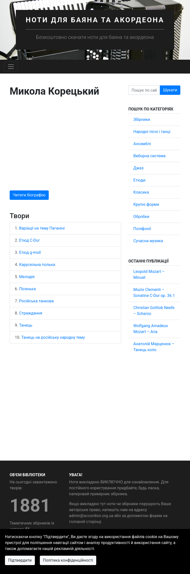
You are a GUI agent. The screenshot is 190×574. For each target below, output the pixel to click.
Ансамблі (142, 143)
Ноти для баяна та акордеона (95, 20)
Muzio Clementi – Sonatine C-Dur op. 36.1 (154, 292)
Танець (25, 325)
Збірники (141, 119)
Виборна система (149, 156)
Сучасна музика (148, 240)
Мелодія (27, 276)
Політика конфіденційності (68, 560)
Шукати (170, 90)
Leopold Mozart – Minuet (149, 274)
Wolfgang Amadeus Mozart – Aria (150, 328)
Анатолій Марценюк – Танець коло (153, 346)
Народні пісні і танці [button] (151, 131)
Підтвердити (20, 560)
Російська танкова (36, 301)
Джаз (138, 168)
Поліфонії (142, 228)
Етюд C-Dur (29, 240)
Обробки (141, 216)
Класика (141, 192)
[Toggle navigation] (11, 67)
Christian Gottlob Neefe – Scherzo (153, 310)
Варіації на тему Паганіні (42, 228)
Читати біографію (29, 195)
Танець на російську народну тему (53, 337)
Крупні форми (146, 204)
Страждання (30, 313)
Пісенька (27, 289)
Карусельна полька (37, 264)
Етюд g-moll (30, 252)
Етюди (139, 180)
